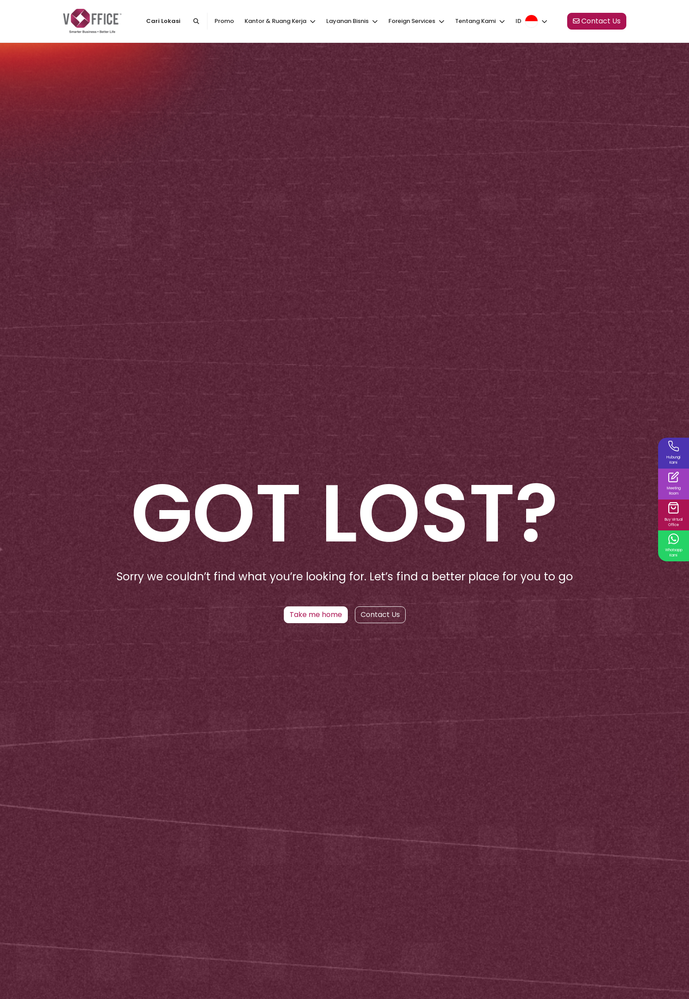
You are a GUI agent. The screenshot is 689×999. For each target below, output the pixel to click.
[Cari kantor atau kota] (196, 21)
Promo (224, 21)
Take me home (316, 614)
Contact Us (380, 614)
